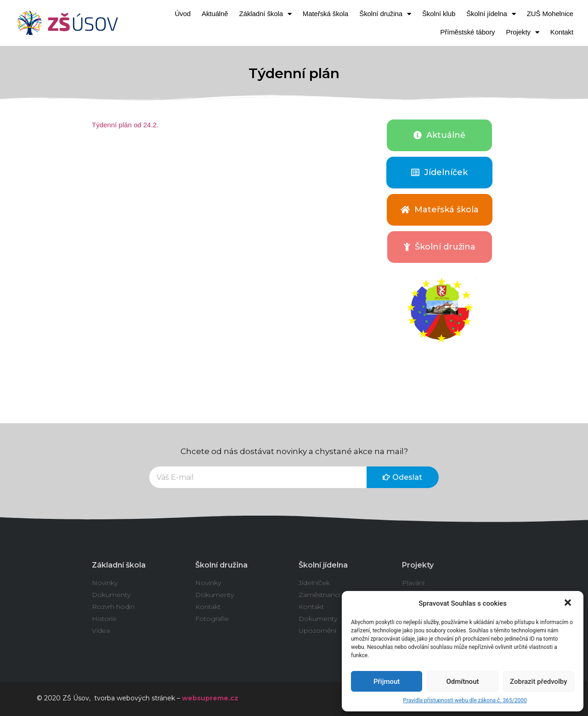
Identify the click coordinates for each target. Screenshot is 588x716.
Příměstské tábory (467, 32)
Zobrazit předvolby (538, 681)
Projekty (522, 32)
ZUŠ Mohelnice (550, 13)
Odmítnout (463, 681)
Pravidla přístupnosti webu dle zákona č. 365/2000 (464, 700)
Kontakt (561, 32)
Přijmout (386, 681)
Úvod (183, 13)
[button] (568, 603)
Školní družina (385, 14)
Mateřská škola (325, 13)
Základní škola (265, 14)
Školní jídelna (491, 14)
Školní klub (438, 13)
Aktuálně (215, 13)
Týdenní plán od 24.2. (125, 125)
